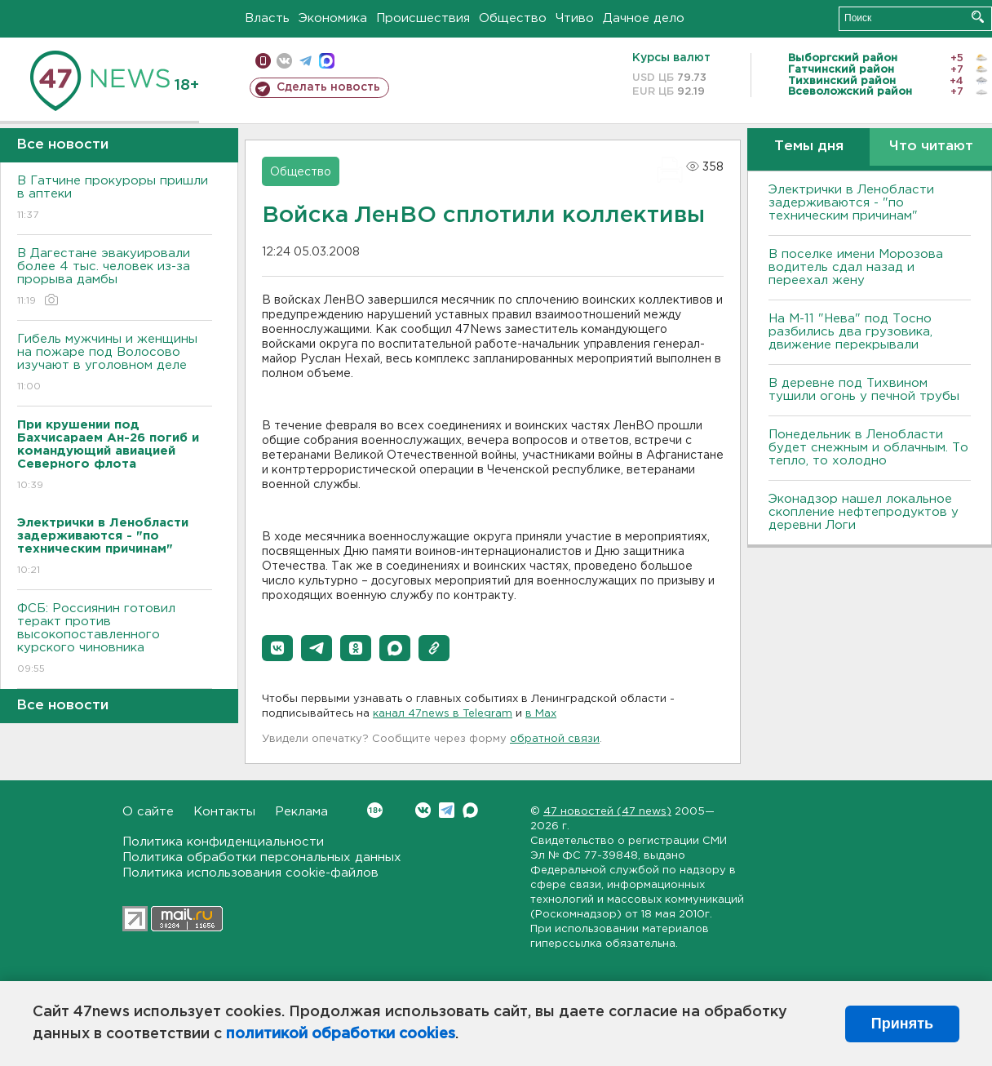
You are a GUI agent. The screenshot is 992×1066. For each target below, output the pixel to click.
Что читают (931, 146)
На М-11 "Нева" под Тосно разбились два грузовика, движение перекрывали (850, 331)
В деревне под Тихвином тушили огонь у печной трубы (863, 390)
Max (470, 810)
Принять (902, 1023)
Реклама (301, 811)
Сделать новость (328, 87)
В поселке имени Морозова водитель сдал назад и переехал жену (855, 267)
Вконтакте (375, 810)
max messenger (326, 61)
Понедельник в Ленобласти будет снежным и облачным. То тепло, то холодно (868, 447)
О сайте (148, 811)
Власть (267, 18)
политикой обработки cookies (340, 1034)
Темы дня (809, 146)
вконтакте (284, 61)
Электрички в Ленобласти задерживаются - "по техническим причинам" (851, 202)
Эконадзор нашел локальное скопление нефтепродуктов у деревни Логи (863, 512)
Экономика (333, 18)
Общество (513, 18)
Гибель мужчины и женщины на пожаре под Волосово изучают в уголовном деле (114, 363)
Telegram (446, 810)
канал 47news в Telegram (442, 713)
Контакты (224, 811)
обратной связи (555, 739)
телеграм (305, 61)
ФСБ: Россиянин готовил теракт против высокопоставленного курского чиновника (114, 639)
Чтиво (575, 18)
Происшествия (423, 18)
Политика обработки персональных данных (261, 857)
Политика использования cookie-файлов (250, 873)
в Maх (540, 713)
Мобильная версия (263, 61)
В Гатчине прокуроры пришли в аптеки (114, 198)
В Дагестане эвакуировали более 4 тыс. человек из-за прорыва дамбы (114, 278)
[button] (277, 648)
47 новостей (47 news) (607, 811)
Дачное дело (643, 18)
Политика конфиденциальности (223, 842)
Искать (978, 17)
